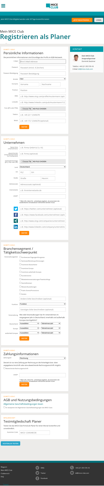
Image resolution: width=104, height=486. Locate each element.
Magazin (4, 467)
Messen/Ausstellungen (28, 287)
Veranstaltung (13, 315)
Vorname (15, 84)
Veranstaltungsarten (11, 257)
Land (16, 167)
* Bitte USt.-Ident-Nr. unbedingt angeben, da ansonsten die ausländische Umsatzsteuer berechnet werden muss (39, 201)
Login (98, 20)
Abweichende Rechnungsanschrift (15, 368)
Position (15, 90)
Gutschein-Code (12, 432)
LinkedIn (15, 102)
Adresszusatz (13, 184)
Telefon (15, 114)
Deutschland (13, 324)
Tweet (6, 485)
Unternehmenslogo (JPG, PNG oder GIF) (11, 161)
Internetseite (13, 190)
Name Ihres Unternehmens (13, 148)
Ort (17, 172)
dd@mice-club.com (85, 69)
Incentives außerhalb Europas (30, 272)
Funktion (15, 304)
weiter (24, 127)
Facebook (44, 478)
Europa (15, 329)
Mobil (16, 120)
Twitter (43, 473)
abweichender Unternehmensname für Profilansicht (11, 154)
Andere (22, 294)
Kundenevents (25, 276)
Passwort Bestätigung (10, 73)
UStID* (15, 196)
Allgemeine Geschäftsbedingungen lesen (23, 404)
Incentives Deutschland (28, 264)
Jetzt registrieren (81, 20)
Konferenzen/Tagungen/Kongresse (32, 257)
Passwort (15, 67)
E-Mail (16, 61)
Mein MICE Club (6, 470)
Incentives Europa (26, 268)
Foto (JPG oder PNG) (11, 108)
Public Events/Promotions (29, 290)
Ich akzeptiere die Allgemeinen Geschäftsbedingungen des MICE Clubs (27, 407)
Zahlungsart (7, 357)
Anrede (15, 79)
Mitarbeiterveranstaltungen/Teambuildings (34, 279)
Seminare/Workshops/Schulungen (31, 261)
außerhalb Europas (11, 333)
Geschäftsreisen (25, 283)
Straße (16, 178)
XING (16, 96)
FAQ (2, 477)
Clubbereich (5, 473)
